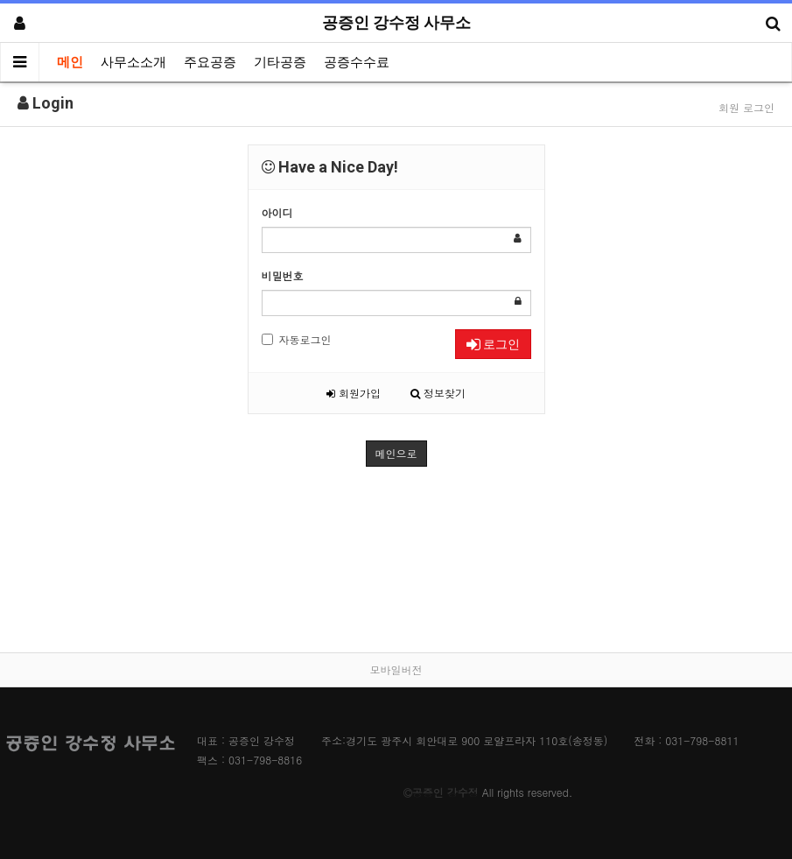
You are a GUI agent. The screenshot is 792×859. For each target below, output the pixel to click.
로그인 (493, 344)
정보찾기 (438, 392)
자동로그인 (297, 339)
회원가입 (353, 392)
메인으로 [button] (396, 453)
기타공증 (280, 62)
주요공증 (210, 62)
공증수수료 (356, 62)
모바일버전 (396, 669)
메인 (70, 62)
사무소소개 (133, 62)
